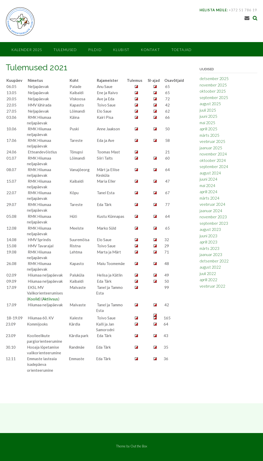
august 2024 (210, 173)
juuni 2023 (208, 235)
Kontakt (150, 49)
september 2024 (214, 166)
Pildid (95, 49)
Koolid (33, 299)
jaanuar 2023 (211, 254)
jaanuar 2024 (211, 210)
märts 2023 (209, 248)
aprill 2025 (208, 128)
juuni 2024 (208, 179)
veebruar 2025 (212, 141)
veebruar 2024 (212, 204)
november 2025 (213, 85)
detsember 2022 (214, 261)
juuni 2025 (208, 116)
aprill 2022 (208, 279)
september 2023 (214, 223)
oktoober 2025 (213, 91)
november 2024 (213, 154)
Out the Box (138, 446)
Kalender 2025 (26, 49)
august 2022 (210, 267)
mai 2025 (207, 122)
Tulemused (65, 49)
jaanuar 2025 (211, 147)
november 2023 (213, 216)
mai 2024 (207, 185)
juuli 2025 (208, 110)
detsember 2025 (214, 78)
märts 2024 (209, 198)
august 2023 (210, 229)
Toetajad (181, 49)
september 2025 (214, 97)
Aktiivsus (50, 299)
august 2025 (210, 103)
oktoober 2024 (213, 160)
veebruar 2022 (212, 286)
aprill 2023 (208, 242)
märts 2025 (209, 135)
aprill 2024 (208, 191)
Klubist (121, 49)
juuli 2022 (208, 273)
